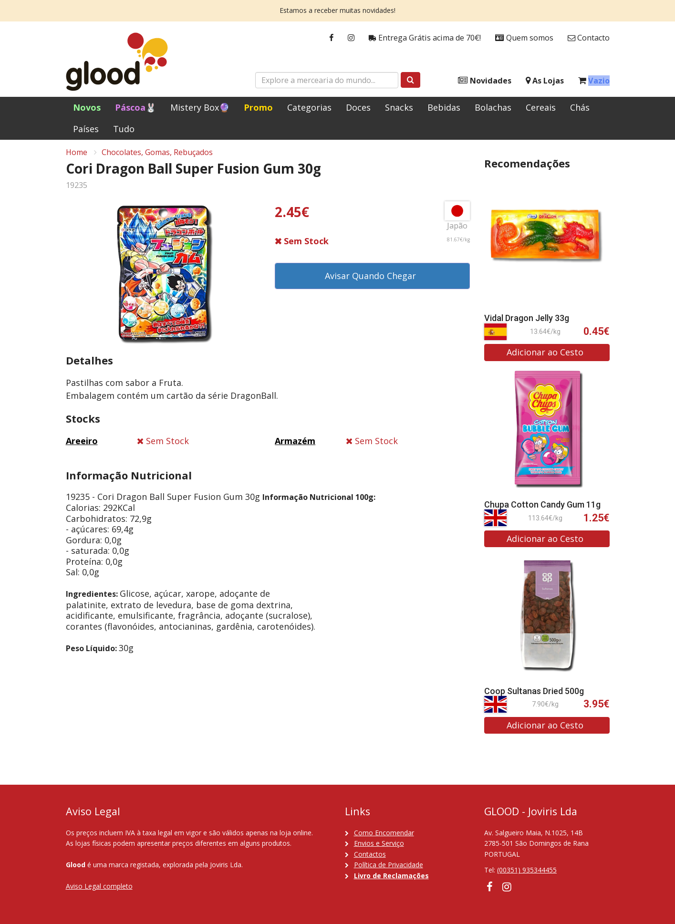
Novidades (484, 80)
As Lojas (545, 80)
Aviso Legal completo (99, 886)
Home (76, 155)
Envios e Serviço (379, 843)
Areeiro (82, 444)
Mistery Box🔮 (199, 107)
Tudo (124, 129)
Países (86, 129)
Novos (87, 107)
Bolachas (493, 107)
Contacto (589, 37)
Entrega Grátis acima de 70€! (425, 37)
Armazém (295, 444)
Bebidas (443, 107)
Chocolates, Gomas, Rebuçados (157, 155)
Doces (358, 107)
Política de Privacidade (388, 864)
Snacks (399, 107)
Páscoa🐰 (135, 107)
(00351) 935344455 (527, 870)
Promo (258, 107)
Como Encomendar (384, 832)
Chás (580, 107)
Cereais (541, 107)
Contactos (370, 854)
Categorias (309, 107)
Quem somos (524, 37)
